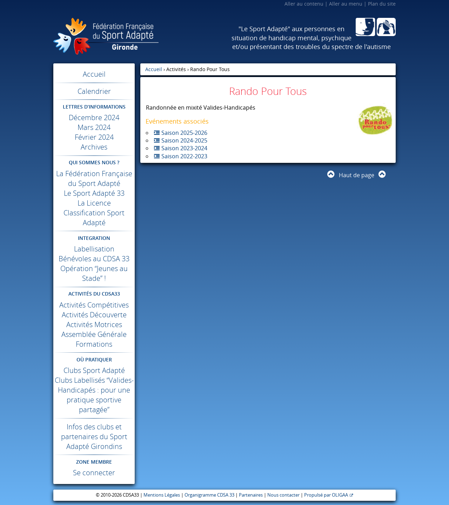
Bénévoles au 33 (94, 258)
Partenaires (251, 495)
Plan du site (382, 3)
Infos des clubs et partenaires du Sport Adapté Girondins (94, 436)
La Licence (94, 203)
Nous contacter (283, 495)
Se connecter (94, 472)
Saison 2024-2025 (184, 140)
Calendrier (94, 91)
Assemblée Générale (94, 334)
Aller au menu (345, 3)
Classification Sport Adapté (94, 217)
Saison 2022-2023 (184, 156)
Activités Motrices (94, 324)
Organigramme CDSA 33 (209, 495)
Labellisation (94, 249)
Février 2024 (94, 137)
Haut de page (356, 175)
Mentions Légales (161, 495)
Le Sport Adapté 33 (94, 193)
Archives (94, 147)
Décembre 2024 (94, 117)
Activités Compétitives (94, 305)
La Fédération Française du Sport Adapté (94, 178)
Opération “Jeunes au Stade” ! (94, 273)
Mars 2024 (94, 127)
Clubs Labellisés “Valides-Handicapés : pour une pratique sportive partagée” (94, 394)
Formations (94, 344)
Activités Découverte (94, 314)
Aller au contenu (303, 3)
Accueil (94, 74)
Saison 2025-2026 (184, 133)
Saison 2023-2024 (184, 148)
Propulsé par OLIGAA (326, 495)
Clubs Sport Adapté (94, 370)
